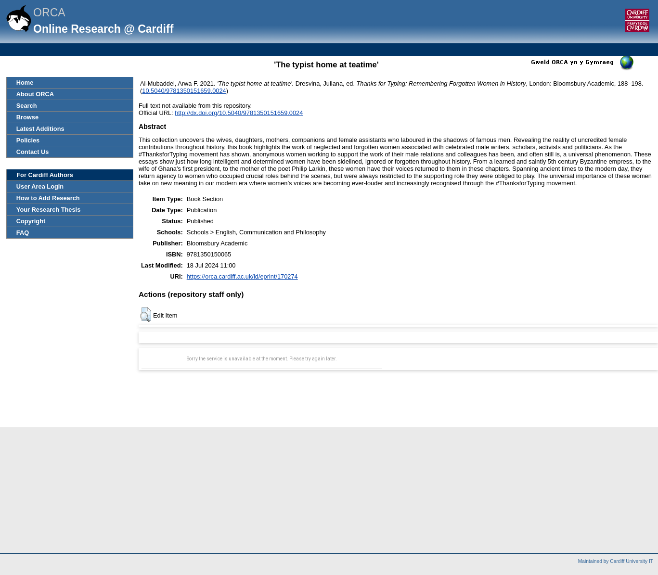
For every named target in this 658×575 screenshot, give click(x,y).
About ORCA (35, 94)
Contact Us (32, 151)
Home (25, 82)
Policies (27, 140)
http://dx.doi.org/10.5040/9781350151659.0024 (239, 112)
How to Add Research (48, 198)
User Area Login (40, 186)
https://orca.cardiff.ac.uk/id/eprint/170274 (242, 276)
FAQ (22, 232)
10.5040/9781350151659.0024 (184, 90)
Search (26, 105)
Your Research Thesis (48, 209)
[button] (145, 314)
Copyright (30, 221)
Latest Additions (40, 128)
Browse (27, 117)
